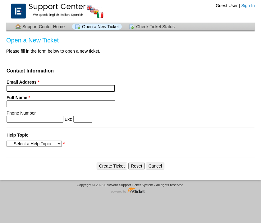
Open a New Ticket (100, 26)
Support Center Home (43, 26)
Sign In (248, 5)
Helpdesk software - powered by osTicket (130, 190)
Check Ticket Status (155, 26)
